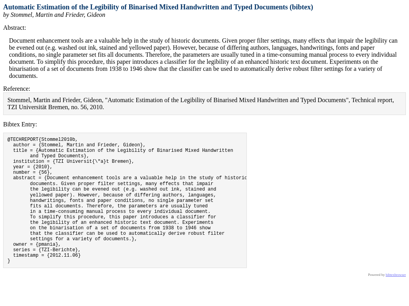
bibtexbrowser (396, 301)
